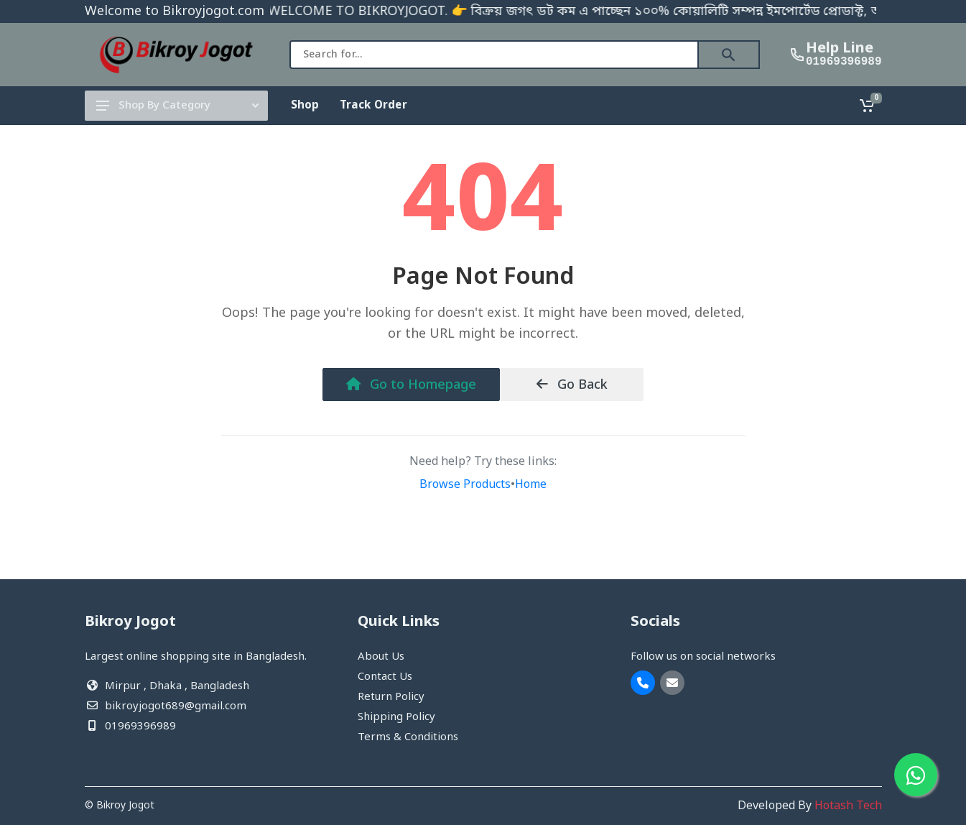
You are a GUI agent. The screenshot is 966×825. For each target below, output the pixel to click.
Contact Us (385, 677)
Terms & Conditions (408, 737)
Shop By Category (177, 105)
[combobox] (494, 54)
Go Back (572, 385)
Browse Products (465, 485)
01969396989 (844, 62)
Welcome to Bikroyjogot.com (174, 11)
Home (531, 485)
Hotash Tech (848, 806)
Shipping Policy (396, 717)
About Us (381, 657)
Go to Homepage (411, 385)
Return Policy (391, 697)
